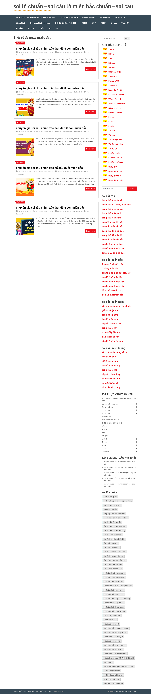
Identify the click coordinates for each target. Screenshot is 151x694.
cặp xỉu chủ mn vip (111, 323)
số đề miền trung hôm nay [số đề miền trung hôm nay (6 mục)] (113, 675)
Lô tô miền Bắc (115, 153)
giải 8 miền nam (110, 315)
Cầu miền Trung (115, 112)
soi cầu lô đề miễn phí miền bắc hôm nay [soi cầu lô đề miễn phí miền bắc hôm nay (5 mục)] (118, 666)
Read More (90, 69)
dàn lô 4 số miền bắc (112, 244)
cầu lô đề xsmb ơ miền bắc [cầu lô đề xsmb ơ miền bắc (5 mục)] (113, 556)
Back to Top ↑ (132, 691)
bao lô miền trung (111, 365)
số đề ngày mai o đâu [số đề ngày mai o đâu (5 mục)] (111, 679)
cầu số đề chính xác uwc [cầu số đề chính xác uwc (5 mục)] (113, 565)
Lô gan (111, 117)
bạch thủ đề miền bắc (113, 231)
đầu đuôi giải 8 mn (111, 332)
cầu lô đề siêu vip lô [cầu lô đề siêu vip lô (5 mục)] (111, 543)
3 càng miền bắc (110, 268)
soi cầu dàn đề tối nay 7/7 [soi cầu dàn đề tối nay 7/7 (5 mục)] (113, 649)
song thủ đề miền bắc (113, 235)
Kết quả (114, 23)
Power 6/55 (113, 81)
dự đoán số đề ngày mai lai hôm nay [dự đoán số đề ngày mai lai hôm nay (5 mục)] (117, 599)
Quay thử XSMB (115, 171)
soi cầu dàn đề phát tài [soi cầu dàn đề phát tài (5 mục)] (112, 641)
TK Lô (30, 28)
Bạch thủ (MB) (115, 90)
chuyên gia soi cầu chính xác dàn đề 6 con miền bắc (50, 48)
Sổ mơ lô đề (20, 23)
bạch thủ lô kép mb (111, 213)
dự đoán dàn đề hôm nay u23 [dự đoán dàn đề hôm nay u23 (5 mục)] (114, 577)
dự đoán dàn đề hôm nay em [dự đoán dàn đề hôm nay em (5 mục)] (114, 573)
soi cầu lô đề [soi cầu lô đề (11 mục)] (108, 662)
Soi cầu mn (104, 17)
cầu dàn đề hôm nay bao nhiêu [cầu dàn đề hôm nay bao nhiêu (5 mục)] (115, 526)
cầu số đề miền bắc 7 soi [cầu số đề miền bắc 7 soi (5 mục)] (113, 569)
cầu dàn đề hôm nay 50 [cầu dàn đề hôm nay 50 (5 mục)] (112, 522)
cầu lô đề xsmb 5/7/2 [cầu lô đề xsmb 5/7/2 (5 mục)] (111, 548)
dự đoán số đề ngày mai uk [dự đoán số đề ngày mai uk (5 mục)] (113, 603)
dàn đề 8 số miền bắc (112, 226)
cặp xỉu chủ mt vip (111, 374)
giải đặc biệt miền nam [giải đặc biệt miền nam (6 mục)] (112, 615)
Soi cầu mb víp (88, 17)
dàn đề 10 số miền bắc (113, 253)
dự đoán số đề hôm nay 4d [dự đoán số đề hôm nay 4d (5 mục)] (113, 582)
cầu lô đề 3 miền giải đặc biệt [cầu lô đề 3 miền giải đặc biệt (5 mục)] (114, 539)
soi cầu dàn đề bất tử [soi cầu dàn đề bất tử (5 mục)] (111, 624)
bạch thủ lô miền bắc (112, 200)
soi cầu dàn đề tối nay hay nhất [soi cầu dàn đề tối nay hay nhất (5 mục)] (115, 654)
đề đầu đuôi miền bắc (112, 294)
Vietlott (124, 23)
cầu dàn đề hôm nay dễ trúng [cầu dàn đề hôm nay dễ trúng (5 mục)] (114, 531)
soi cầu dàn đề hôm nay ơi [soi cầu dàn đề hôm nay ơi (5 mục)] (113, 637)
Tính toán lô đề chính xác (40, 23)
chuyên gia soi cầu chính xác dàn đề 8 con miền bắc (50, 88)
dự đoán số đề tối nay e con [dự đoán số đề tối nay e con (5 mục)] (114, 607)
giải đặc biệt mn (110, 310)
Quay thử (53, 28)
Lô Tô (41, 28)
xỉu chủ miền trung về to (114, 352)
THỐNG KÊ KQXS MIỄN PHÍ (66, 23)
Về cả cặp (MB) (115, 99)
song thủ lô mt (109, 370)
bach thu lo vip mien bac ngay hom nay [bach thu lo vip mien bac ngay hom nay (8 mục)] (118, 501)
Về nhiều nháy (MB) (117, 103)
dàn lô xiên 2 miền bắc (113, 281)
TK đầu (111, 130)
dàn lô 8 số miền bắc (112, 277)
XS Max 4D (113, 76)
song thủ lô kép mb (111, 217)
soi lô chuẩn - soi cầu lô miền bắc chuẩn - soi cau (37, 52)
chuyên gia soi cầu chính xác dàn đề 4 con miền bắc (50, 207)
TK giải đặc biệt (115, 139)
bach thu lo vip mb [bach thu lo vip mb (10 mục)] (110, 497)
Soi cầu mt (119, 17)
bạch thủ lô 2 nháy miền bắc (116, 204)
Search (126, 38)
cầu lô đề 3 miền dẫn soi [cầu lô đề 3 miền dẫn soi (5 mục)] (112, 535)
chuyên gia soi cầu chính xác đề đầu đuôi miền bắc (49, 167)
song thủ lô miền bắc (112, 209)
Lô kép (111, 126)
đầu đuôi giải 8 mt (111, 378)
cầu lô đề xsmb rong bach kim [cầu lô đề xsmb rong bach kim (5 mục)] (115, 552)
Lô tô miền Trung (115, 162)
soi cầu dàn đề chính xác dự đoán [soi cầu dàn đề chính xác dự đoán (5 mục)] (116, 628)
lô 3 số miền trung (111, 387)
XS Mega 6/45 (115, 72)
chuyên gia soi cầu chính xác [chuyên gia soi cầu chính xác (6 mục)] (114, 514)
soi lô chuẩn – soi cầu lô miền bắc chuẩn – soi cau (73, 6)
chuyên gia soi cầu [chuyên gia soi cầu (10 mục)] (110, 509)
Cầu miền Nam (114, 108)
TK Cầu (19, 28)
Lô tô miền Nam (115, 157)
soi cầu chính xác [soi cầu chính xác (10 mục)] (110, 620)
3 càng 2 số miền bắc (112, 264)
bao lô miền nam (110, 319)
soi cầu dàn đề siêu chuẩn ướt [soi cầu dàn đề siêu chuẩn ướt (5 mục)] (115, 645)
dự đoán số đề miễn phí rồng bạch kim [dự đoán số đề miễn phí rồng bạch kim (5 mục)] (118, 586)
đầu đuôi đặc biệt (110, 336)
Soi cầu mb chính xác (68, 17)
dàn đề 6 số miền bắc (112, 222)
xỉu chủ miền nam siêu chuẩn (116, 306)
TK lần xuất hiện (115, 144)
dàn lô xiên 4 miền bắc (113, 248)
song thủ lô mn (109, 328)
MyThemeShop (121, 691)
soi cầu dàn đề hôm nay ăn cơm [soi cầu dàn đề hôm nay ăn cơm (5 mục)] (115, 632)
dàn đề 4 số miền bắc (112, 239)
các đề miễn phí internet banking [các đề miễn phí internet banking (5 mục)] (115, 518)
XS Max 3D (113, 85)
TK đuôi (111, 135)
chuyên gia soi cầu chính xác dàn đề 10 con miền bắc (51, 128)
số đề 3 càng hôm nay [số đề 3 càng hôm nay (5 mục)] (112, 671)
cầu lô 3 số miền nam (112, 341)
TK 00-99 (112, 148)
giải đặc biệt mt (109, 356)
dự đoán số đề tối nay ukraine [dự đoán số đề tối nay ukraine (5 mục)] (114, 611)
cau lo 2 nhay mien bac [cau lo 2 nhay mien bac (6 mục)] (112, 505)
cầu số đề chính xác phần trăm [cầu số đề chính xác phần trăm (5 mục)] (115, 560)
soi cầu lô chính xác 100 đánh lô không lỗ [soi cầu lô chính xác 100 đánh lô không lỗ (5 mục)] (119, 658)
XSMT (103, 23)
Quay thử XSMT (115, 175)
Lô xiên (111, 121)
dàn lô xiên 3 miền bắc (113, 286)
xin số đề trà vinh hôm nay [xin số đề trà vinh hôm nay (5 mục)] (113, 683)
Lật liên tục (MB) (116, 94)
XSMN (94, 23)
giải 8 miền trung (110, 361)
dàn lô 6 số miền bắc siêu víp (116, 273)
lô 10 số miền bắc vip (112, 290)
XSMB (84, 23)
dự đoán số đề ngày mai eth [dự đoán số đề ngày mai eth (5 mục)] (114, 594)
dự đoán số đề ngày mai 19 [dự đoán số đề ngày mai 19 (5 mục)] (114, 590)
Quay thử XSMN (115, 180)
